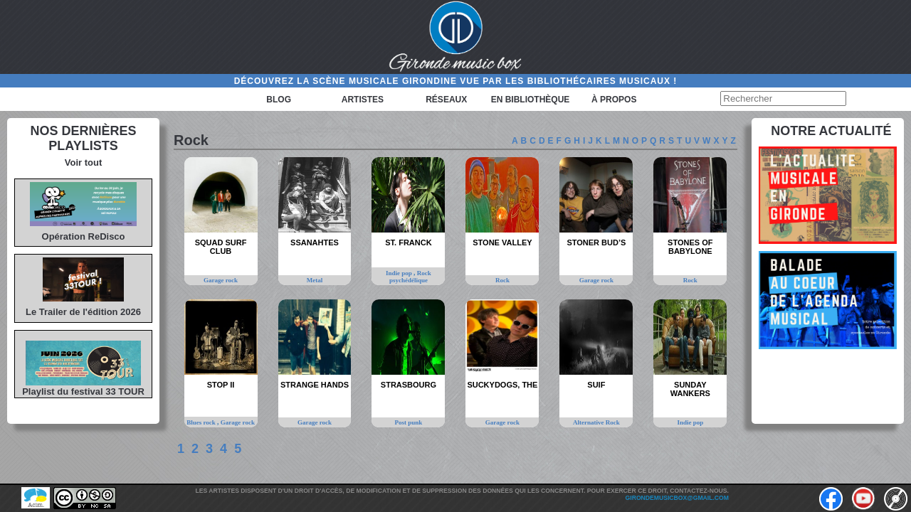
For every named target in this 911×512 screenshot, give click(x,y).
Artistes (363, 100)
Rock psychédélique (410, 277)
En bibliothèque (530, 100)
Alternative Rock (596, 422)
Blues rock (201, 422)
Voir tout (83, 162)
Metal (315, 280)
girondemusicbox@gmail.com (677, 497)
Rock (502, 280)
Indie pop (400, 273)
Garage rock (221, 280)
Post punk (409, 422)
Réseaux (446, 100)
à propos (613, 100)
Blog (278, 100)
